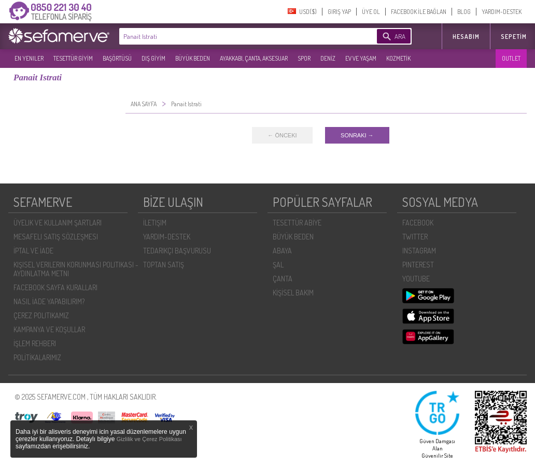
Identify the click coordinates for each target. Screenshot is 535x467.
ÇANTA (282, 278)
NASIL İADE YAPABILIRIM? (49, 301)
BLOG (464, 12)
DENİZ (327, 58)
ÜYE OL (371, 12)
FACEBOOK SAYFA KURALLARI (55, 287)
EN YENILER (29, 58)
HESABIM (466, 36)
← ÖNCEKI (282, 135)
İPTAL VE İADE (33, 250)
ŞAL (278, 264)
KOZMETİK (398, 58)
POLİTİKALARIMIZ (37, 357)
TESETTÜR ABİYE (297, 222)
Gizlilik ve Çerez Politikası (149, 439)
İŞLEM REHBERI (34, 343)
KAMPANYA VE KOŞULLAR (49, 329)
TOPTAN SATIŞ (163, 264)
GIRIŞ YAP (339, 12)
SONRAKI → (357, 135)
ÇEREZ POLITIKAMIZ (41, 315)
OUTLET (511, 58)
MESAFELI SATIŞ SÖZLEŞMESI (55, 236)
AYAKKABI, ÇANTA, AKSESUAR (254, 58)
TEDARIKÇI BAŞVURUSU (177, 250)
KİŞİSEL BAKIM (293, 292)
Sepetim (514, 36)
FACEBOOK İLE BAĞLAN (418, 12)
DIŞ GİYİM (153, 58)
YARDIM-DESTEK (502, 12)
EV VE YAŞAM (360, 58)
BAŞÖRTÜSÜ (117, 58)
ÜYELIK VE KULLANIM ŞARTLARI (57, 222)
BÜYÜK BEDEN (192, 58)
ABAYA (282, 250)
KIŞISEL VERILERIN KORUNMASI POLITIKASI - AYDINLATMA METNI (75, 269)
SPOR (304, 58)
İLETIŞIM (154, 222)
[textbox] (232, 36)
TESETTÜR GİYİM (73, 58)
